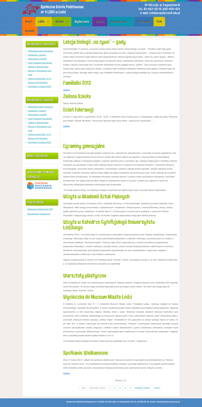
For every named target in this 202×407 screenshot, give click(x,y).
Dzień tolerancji (78, 109)
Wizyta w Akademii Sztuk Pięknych (96, 196)
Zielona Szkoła (77, 96)
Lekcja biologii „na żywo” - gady (94, 41)
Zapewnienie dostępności (38, 214)
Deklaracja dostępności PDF (40, 209)
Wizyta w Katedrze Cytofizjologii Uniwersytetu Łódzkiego (109, 224)
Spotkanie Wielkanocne (85, 352)
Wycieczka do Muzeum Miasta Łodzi (97, 296)
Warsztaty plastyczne (84, 275)
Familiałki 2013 (77, 82)
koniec (157, 388)
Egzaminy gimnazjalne (84, 145)
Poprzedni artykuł (97, 388)
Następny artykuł (142, 388)
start (84, 388)
